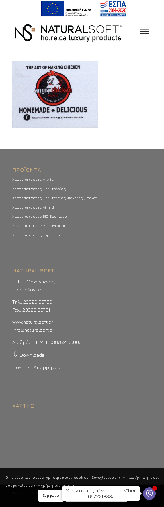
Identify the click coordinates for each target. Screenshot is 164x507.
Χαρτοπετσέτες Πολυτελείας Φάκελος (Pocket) (55, 197)
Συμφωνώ (51, 495)
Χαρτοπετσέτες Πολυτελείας (39, 188)
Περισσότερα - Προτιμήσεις (96, 495)
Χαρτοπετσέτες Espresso (36, 235)
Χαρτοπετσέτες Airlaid (33, 207)
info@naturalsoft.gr (33, 330)
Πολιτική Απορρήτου (36, 367)
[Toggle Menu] (144, 31)
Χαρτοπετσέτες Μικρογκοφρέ (39, 225)
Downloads (28, 355)
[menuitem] (83, 8)
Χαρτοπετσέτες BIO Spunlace (39, 216)
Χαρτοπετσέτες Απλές (33, 179)
